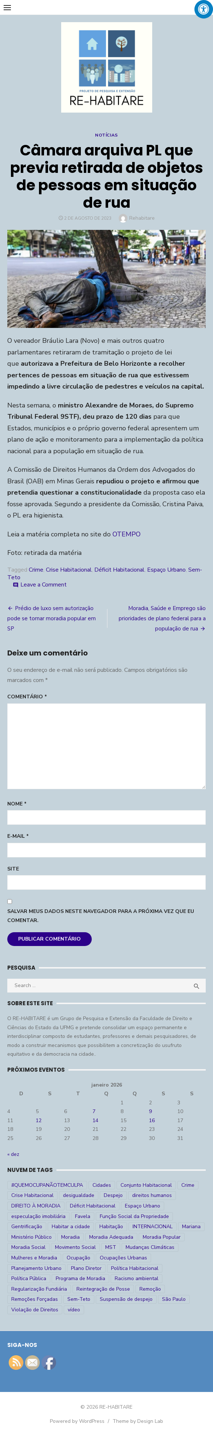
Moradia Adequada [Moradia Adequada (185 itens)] (111, 1237)
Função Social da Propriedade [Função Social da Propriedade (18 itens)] (134, 1216)
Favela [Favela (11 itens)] (82, 1216)
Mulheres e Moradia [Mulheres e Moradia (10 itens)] (34, 1257)
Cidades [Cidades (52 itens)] (101, 1185)
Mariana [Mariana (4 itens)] (191, 1226)
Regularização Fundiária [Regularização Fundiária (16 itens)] (39, 1289)
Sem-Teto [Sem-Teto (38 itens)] (78, 1299)
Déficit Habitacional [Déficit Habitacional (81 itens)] (92, 1205)
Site (13, 868)
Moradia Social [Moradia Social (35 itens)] (28, 1247)
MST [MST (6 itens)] (110, 1247)
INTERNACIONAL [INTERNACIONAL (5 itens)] (153, 1226)
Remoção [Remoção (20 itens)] (150, 1289)
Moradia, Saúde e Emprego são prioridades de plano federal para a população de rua (162, 618)
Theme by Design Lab (138, 1421)
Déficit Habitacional (119, 570)
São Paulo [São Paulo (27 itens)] (174, 1299)
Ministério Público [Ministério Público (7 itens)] (31, 1237)
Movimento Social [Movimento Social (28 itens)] (75, 1247)
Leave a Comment (43, 585)
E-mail (18, 836)
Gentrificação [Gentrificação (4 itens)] (26, 1226)
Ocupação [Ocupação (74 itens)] (78, 1257)
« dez (13, 1154)
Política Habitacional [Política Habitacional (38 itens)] (134, 1268)
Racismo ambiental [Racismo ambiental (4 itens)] (136, 1278)
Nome (17, 803)
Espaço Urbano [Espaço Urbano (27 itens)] (142, 1205)
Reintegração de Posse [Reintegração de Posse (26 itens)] (103, 1289)
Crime (36, 570)
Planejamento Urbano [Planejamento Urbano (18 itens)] (36, 1268)
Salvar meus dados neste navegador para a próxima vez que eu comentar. (100, 916)
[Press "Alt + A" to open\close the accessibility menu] (203, 9)
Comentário (27, 696)
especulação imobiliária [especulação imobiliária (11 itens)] (38, 1216)
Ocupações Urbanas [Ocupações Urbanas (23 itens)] (123, 1257)
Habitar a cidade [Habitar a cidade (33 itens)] (71, 1226)
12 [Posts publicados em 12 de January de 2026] (39, 1120)
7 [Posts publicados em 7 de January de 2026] (93, 1111)
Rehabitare (142, 218)
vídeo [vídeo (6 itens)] (74, 1309)
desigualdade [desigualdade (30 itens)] (78, 1195)
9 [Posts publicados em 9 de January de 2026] (150, 1111)
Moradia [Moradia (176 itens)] (70, 1237)
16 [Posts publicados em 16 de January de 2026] (152, 1120)
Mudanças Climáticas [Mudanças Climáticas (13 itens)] (150, 1247)
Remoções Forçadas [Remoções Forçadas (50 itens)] (34, 1299)
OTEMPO (127, 534)
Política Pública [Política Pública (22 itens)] (28, 1278)
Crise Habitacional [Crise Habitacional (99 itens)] (32, 1195)
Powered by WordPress (77, 1421)
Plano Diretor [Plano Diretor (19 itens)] (86, 1268)
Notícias (106, 135)
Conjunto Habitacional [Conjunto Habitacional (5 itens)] (146, 1185)
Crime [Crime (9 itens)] (187, 1185)
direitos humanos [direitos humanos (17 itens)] (152, 1195)
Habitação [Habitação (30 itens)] (111, 1226)
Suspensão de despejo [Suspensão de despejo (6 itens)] (126, 1299)
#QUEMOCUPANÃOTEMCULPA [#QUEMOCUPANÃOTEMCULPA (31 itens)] (47, 1185)
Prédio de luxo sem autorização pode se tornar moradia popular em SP (51, 618)
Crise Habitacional (69, 570)
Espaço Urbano (166, 570)
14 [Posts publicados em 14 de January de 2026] (95, 1120)
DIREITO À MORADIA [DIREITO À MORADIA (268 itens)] (35, 1205)
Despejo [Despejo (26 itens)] (113, 1195)
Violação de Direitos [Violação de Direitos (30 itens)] (34, 1309)
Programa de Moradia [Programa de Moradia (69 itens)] (80, 1278)
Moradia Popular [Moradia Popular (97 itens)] (162, 1237)
